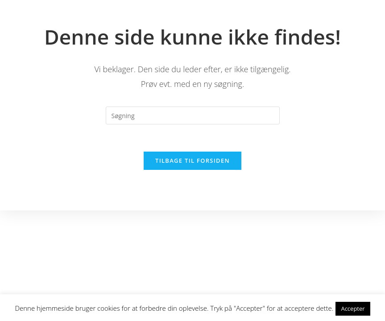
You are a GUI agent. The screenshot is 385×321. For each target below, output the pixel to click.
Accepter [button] (352, 309)
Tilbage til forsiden (192, 160)
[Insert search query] (193, 115)
